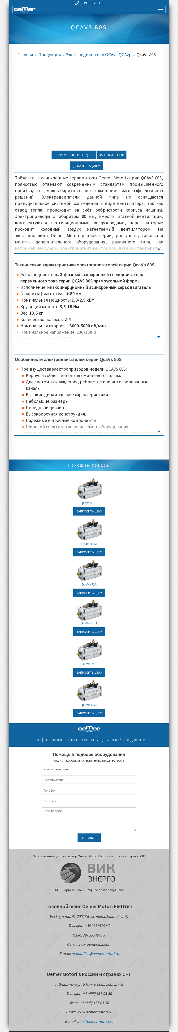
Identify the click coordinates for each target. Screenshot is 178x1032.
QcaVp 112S (89, 704)
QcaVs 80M (89, 544)
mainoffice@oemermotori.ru (95, 953)
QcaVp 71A (89, 584)
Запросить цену (112, 155)
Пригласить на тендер (73, 155)
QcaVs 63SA (89, 623)
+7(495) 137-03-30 (89, 3)
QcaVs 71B (89, 664)
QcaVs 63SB (89, 503)
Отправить (89, 838)
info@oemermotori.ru (95, 1021)
